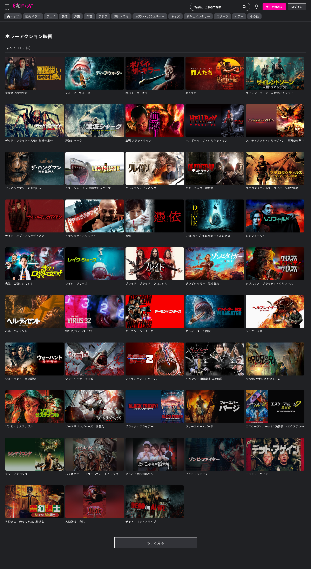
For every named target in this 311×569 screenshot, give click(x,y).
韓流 (65, 16)
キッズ (175, 16)
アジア (103, 16)
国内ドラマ (32, 16)
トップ (13, 16)
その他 (254, 16)
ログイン (297, 7)
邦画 (89, 16)
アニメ (51, 16)
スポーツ (222, 16)
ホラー (239, 16)
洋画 (77, 16)
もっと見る (155, 542)
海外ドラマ (121, 16)
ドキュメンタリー (198, 16)
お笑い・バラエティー (150, 16)
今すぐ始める (274, 7)
